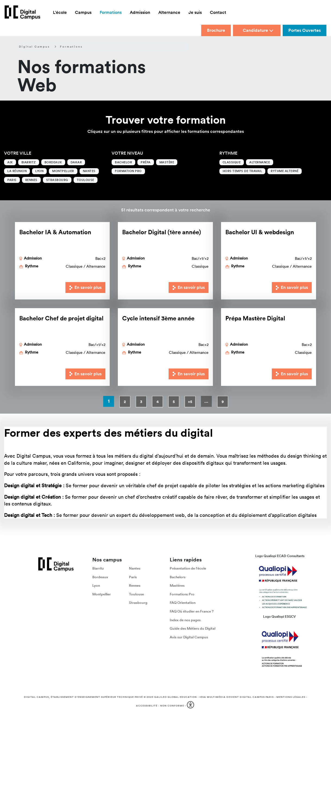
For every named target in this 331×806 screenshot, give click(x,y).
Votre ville (17, 153)
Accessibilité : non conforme (160, 705)
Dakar (76, 162)
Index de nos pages (185, 620)
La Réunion (17, 171)
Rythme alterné (284, 171)
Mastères (177, 585)
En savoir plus (86, 287)
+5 (190, 401)
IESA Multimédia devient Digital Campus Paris (237, 697)
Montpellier (63, 171)
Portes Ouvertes (304, 30)
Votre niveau (127, 153)
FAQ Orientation (183, 603)
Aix (10, 162)
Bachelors (177, 577)
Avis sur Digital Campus (189, 637)
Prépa (146, 162)
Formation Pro (128, 171)
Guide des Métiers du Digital (192, 628)
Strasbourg (57, 180)
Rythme (228, 153)
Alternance (259, 162)
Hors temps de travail (242, 171)
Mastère (166, 162)
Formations (71, 47)
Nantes (89, 171)
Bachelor (123, 162)
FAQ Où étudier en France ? (192, 611)
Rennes (31, 180)
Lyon (39, 171)
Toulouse (85, 180)
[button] (191, 705)
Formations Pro (182, 594)
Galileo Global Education (175, 697)
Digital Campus (34, 47)
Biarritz (28, 162)
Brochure (216, 30)
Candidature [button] (258, 30)
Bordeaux (53, 162)
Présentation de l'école (188, 568)
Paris (12, 180)
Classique (232, 162)
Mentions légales (290, 697)
